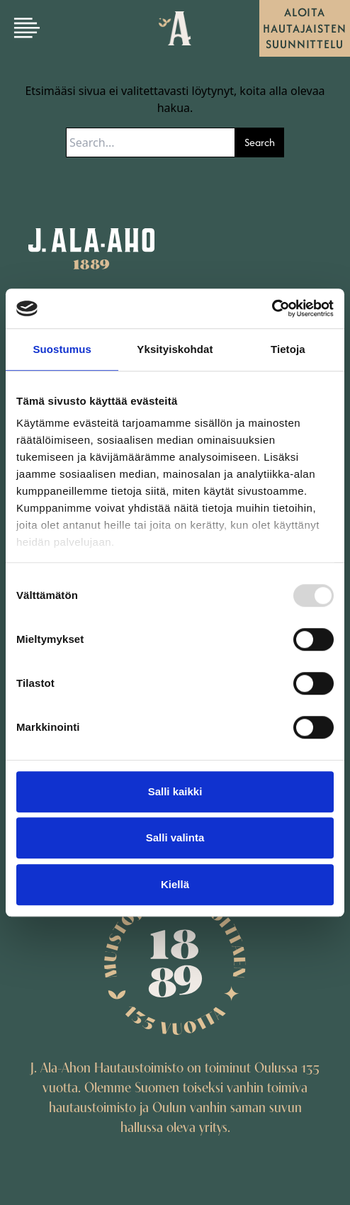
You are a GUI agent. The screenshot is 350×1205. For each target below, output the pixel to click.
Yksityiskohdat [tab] (175, 349)
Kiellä (175, 884)
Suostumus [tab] (62, 349)
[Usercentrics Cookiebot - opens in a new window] (272, 308)
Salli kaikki (175, 791)
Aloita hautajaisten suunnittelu (304, 28)
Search (259, 142)
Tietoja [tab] (288, 349)
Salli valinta (175, 837)
